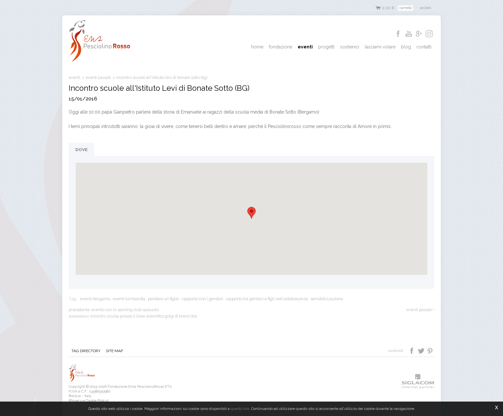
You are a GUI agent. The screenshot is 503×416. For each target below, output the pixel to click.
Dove (81, 149)
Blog (407, 46)
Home (260, 46)
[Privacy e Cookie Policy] (88, 400)
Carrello (405, 7)
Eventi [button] (307, 46)
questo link (240, 408)
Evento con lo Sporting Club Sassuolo (125, 309)
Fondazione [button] (282, 46)
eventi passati (98, 77)
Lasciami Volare (381, 46)
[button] (251, 213)
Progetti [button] (328, 46)
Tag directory (85, 351)
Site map (113, 351)
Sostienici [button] (351, 46)
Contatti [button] (424, 46)
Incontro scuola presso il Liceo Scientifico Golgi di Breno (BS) (143, 316)
